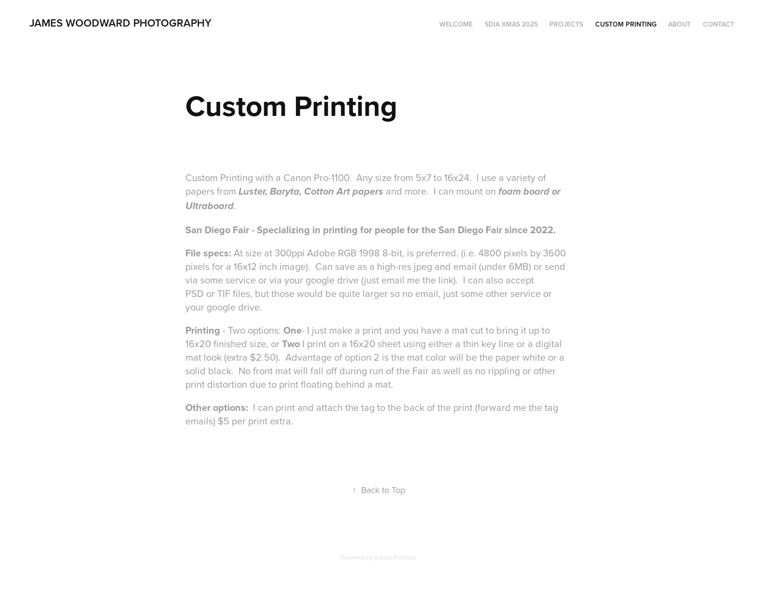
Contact (718, 24)
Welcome (456, 24)
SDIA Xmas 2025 (511, 24)
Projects (566, 24)
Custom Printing (626, 24)
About (679, 24)
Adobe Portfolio (395, 557)
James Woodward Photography (120, 22)
